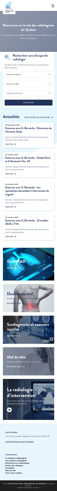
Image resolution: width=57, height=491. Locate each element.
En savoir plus (14, 303)
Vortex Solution (33, 487)
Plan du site (10, 471)
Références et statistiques (17, 463)
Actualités (9, 468)
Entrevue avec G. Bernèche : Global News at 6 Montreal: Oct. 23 (28, 159)
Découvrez (12, 268)
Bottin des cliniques (14, 466)
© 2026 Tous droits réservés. (28, 484)
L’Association (11, 455)
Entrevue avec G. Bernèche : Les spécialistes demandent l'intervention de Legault (27, 190)
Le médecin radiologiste (16, 458)
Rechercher (28, 103)
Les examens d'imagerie (16, 461)
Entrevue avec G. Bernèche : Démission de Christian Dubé (28, 130)
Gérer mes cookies (13, 473)
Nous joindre (11, 432)
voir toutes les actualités (37, 117)
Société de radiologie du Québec (19, 442)
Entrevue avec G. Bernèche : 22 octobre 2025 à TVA (26, 222)
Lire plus (9, 144)
